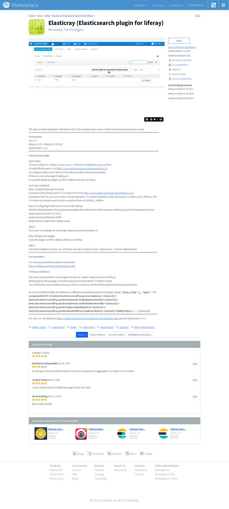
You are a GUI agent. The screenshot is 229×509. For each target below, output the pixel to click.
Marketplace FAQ (165, 474)
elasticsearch (107, 327)
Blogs (75, 478)
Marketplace (162, 470)
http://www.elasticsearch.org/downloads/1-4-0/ (82, 168)
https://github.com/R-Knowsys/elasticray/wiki (52, 266)
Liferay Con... (55, 429)
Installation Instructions (139, 334)
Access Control (116, 334)
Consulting (100, 478)
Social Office (57, 474)
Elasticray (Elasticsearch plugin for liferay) (73, 15)
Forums (76, 470)
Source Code (178, 74)
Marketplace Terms (166, 478)
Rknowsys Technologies (65, 29)
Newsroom (120, 470)
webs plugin (88, 327)
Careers (139, 474)
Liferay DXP (56, 470)
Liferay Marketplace (167, 465)
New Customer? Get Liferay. (182, 47)
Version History (97, 334)
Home (32, 15)
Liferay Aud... (96, 429)
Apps (39, 15)
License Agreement (181, 78)
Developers (175, 5)
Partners (99, 470)
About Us (119, 465)
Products (55, 465)
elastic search (39, 327)
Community (79, 465)
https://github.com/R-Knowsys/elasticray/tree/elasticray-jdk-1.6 (89, 318)
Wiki (74, 474)
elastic (73, 327)
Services (99, 465)
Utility (47, 15)
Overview (157, 5)
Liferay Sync (57, 478)
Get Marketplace (196, 5)
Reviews (82, 334)
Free (179, 40)
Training (99, 474)
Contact (140, 465)
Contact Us (141, 470)
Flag (195, 363)
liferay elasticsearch (144, 327)
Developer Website (181, 60)
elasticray (124, 327)
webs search (58, 327)
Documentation (180, 64)
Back (197, 15)
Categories (139, 5)
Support (176, 69)
